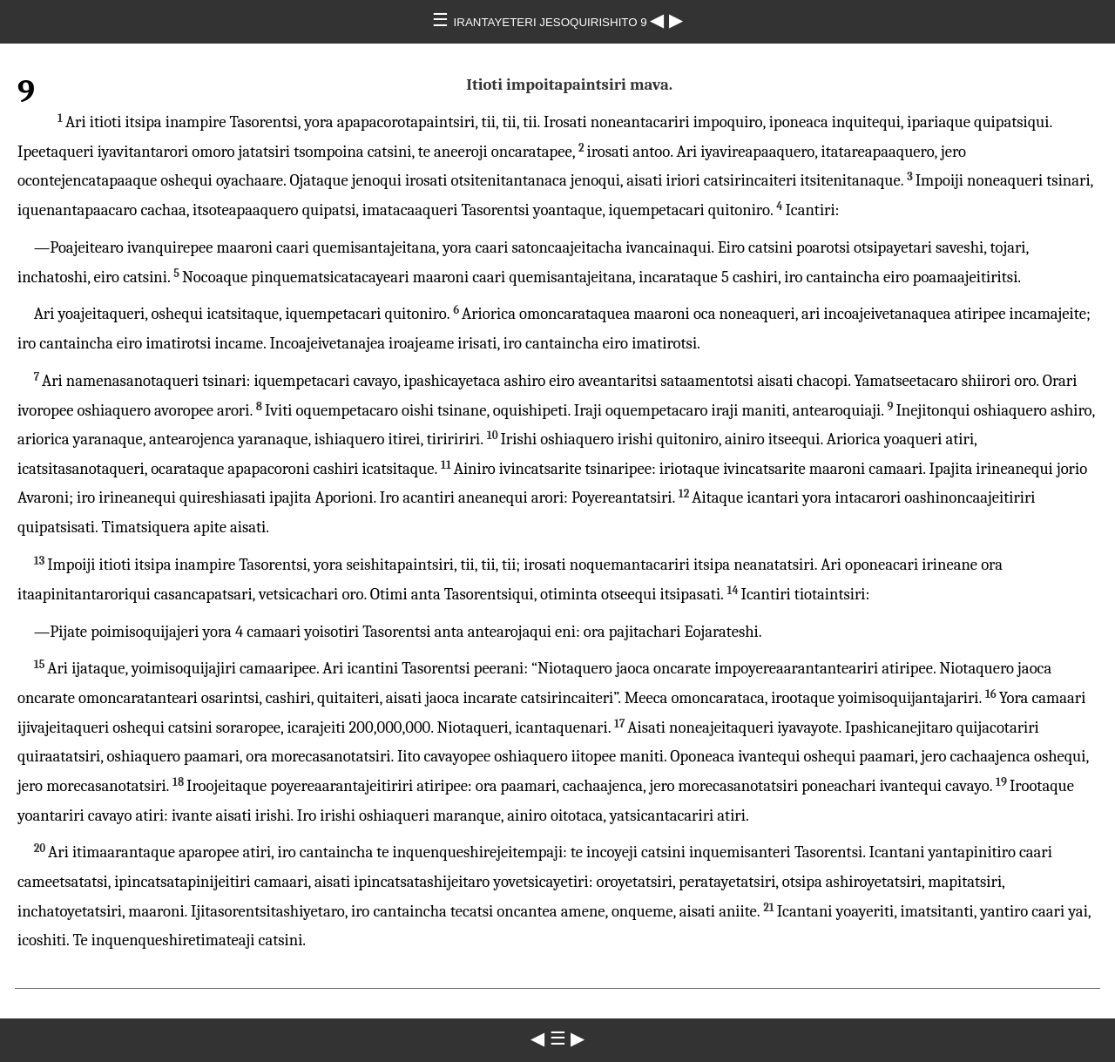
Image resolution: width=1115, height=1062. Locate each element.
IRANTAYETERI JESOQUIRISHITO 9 (552, 22)
